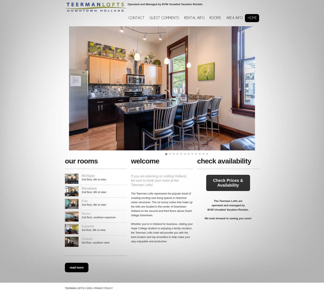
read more (77, 267)
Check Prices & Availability (228, 182)
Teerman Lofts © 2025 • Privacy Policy (89, 288)
